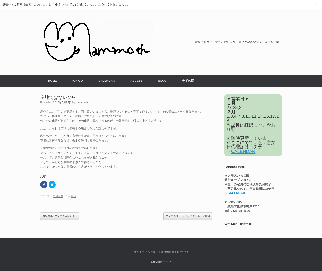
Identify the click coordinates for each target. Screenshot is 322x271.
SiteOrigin (156, 261)
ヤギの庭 (188, 80)
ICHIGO (77, 80)
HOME (52, 80)
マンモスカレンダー (60, 216)
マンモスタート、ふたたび (188, 216)
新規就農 (58, 196)
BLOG (162, 80)
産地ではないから (58, 97)
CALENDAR (106, 80)
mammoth (82, 102)
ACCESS (136, 80)
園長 (73, 196)
